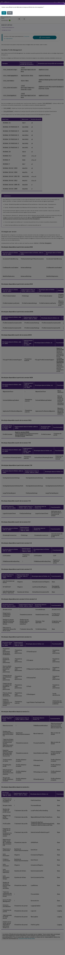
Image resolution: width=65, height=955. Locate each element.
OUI (4, 13)
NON (9, 13)
